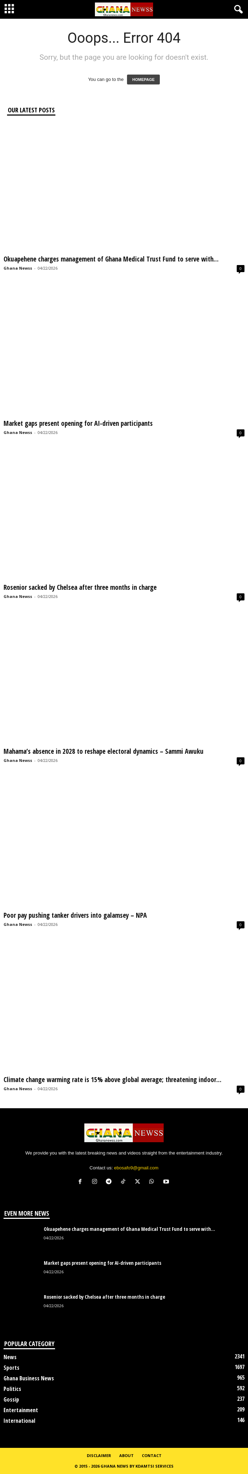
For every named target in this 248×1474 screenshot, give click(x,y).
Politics (12, 1389)
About (126, 1455)
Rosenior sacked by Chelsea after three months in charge (80, 587)
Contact (152, 1455)
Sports (11, 1368)
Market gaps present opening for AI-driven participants (78, 423)
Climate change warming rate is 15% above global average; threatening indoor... (113, 1079)
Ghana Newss (18, 268)
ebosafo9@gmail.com (136, 1167)
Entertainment (21, 1410)
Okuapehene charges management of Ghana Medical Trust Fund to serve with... (111, 259)
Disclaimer (99, 1455)
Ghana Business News (29, 1378)
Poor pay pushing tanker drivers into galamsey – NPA (75, 915)
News (10, 1357)
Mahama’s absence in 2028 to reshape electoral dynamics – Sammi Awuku (104, 751)
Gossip (11, 1399)
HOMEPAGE (143, 79)
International (19, 1421)
